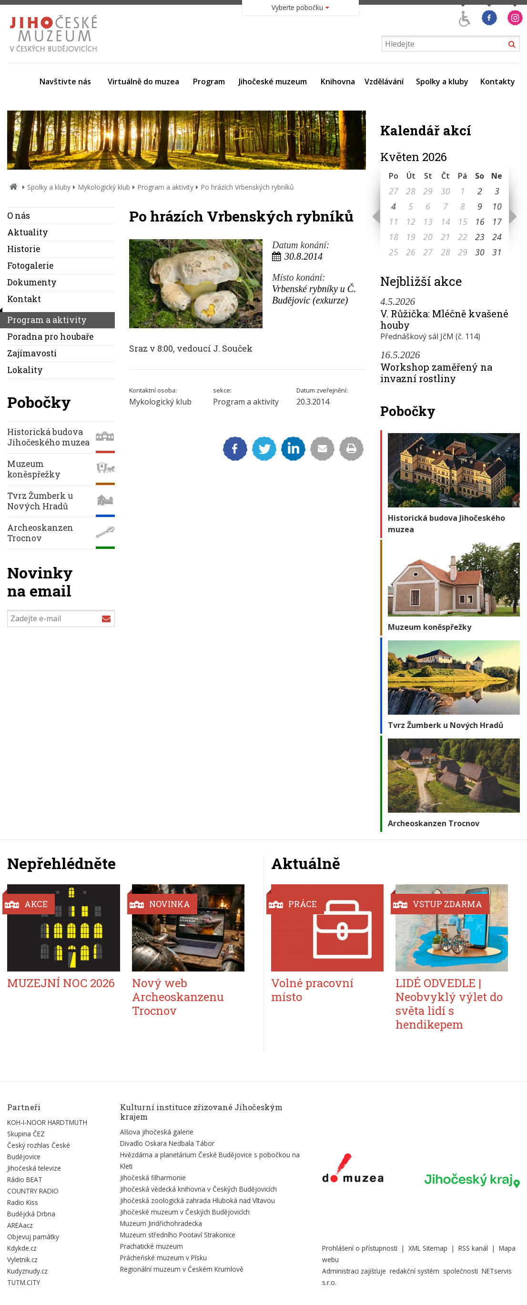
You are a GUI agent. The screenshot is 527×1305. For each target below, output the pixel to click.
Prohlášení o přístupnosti (359, 1248)
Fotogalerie (30, 265)
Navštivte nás (65, 81)
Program (209, 81)
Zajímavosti (32, 353)
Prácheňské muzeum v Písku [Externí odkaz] (163, 1257)
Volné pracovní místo (312, 989)
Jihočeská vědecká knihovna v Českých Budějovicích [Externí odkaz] (198, 1189)
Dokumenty (32, 282)
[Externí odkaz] (353, 1170)
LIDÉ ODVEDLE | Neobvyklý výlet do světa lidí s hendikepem (449, 1003)
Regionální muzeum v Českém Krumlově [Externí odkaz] (181, 1269)
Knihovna (338, 81)
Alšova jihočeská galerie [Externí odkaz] (156, 1131)
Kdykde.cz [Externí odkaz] (22, 1248)
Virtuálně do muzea (143, 81)
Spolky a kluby (442, 81)
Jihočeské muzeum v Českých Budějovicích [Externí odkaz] (185, 1211)
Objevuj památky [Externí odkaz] (33, 1236)
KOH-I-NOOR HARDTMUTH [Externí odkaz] (47, 1122)
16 (480, 221)
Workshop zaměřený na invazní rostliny (436, 372)
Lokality (25, 369)
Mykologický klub (104, 187)
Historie (23, 248)
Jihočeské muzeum (273, 81)
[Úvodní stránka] (55, 54)
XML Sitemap (427, 1248)
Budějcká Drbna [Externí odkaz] (31, 1213)
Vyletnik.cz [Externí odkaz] (22, 1259)
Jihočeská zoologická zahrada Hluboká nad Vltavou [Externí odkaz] (197, 1200)
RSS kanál (473, 1248)
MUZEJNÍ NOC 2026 (61, 983)
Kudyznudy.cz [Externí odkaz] (27, 1270)
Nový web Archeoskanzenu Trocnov (178, 996)
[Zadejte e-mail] (61, 618)
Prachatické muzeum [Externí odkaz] (151, 1246)
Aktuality (27, 232)
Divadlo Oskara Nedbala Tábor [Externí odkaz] (167, 1143)
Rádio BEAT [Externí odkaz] (24, 1179)
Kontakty (497, 81)
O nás (18, 215)
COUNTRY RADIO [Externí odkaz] (33, 1190)
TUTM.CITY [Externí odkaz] (23, 1282)
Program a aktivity (165, 187)
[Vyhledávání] (451, 43)
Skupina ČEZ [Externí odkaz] (26, 1133)
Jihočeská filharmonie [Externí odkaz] (153, 1177)
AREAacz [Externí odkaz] (20, 1225)
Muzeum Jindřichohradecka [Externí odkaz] (161, 1223)
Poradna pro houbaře (50, 336)
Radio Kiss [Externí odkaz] (22, 1202)
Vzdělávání (384, 81)
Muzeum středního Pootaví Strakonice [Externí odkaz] (177, 1234)
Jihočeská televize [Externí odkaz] (34, 1168)
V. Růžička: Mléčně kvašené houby (444, 319)
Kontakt (24, 298)
